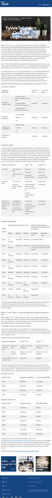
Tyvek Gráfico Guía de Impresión (12, 19)
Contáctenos (32, 486)
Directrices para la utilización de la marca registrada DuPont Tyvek (38, 490)
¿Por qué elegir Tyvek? (35, 482)
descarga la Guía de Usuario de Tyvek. (26, 451)
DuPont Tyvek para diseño (11, 18)
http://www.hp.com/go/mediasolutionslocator (17, 440)
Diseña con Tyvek (26, 18)
